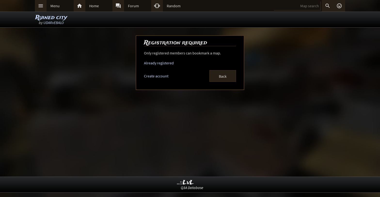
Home (94, 5)
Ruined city (51, 17)
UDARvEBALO (53, 22)
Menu (55, 5)
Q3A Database (192, 187)
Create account (156, 76)
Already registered (159, 63)
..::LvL (185, 182)
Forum (133, 5)
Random (174, 5)
